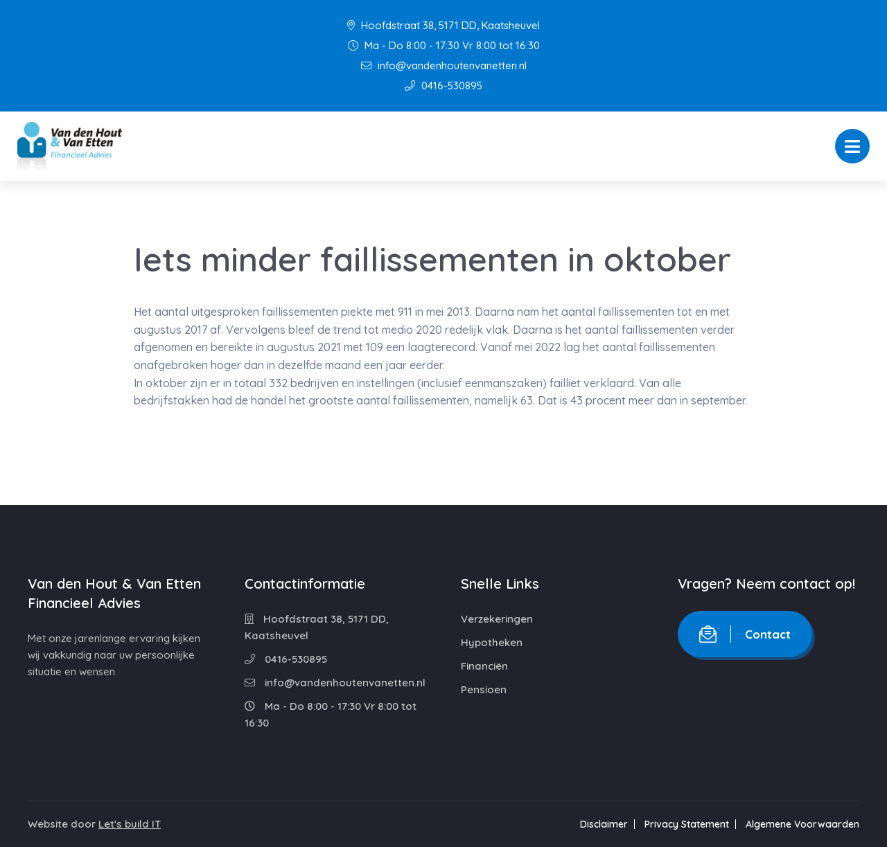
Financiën (484, 665)
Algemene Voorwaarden (802, 824)
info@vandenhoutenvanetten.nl (444, 65)
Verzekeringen (497, 618)
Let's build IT (129, 823)
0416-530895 (443, 85)
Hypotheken (491, 642)
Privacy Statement (686, 824)
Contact (745, 634)
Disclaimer (604, 824)
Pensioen (484, 689)
